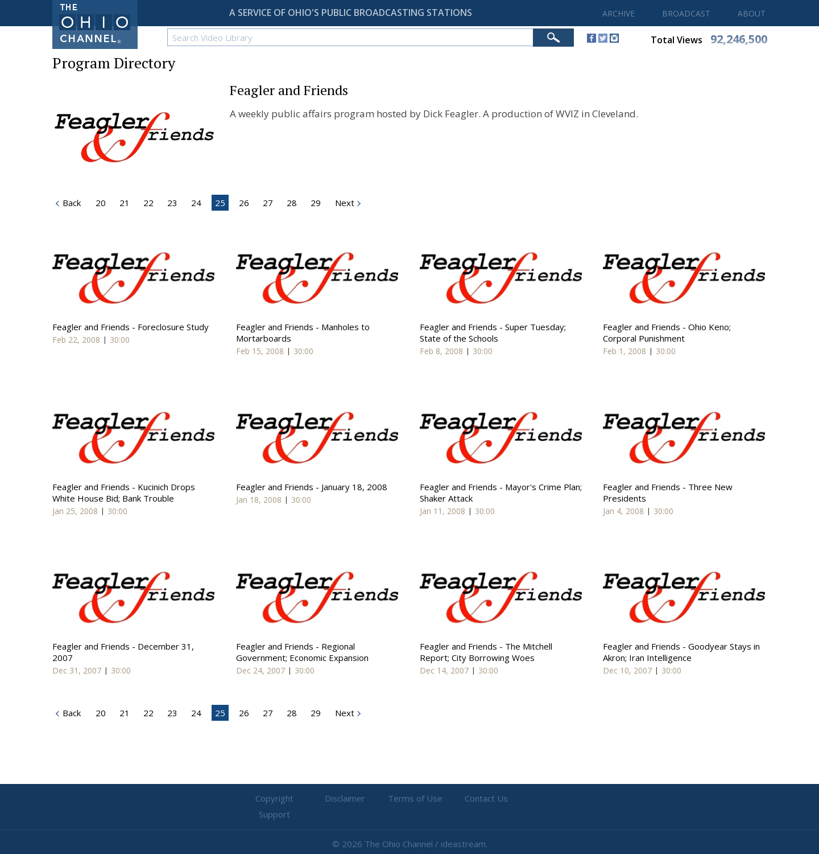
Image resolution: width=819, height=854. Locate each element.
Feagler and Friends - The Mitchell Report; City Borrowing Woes (486, 651)
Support (546, 798)
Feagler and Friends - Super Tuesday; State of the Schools (493, 332)
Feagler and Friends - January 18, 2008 (311, 486)
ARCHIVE (618, 13)
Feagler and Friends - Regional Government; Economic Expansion (302, 651)
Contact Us (477, 798)
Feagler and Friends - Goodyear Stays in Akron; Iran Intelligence (681, 651)
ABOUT (752, 13)
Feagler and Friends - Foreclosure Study (130, 326)
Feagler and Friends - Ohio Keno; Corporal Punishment (667, 332)
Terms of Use (409, 798)
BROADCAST (686, 13)
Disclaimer (341, 798)
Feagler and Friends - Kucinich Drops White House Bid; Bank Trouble (123, 492)
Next (343, 202)
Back (70, 712)
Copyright (273, 798)
